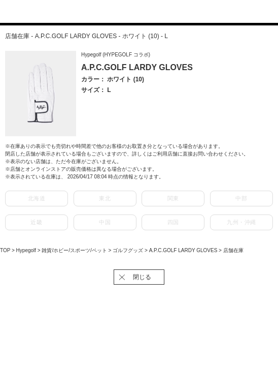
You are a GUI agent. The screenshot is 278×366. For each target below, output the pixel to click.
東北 (105, 198)
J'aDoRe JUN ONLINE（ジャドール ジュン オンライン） (133, 12)
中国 (105, 222)
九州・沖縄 (241, 222)
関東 (173, 198)
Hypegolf (27, 250)
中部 (241, 198)
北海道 (37, 198)
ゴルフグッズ (129, 250)
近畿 (36, 222)
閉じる (142, 277)
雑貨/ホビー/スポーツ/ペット (75, 250)
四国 (173, 222)
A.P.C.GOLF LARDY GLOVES (184, 250)
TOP (5, 250)
